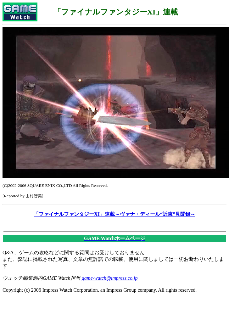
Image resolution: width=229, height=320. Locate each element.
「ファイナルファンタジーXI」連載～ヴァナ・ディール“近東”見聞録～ (114, 214)
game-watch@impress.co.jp (110, 278)
